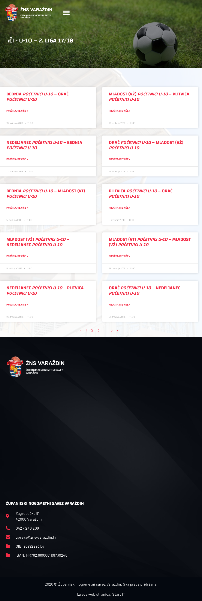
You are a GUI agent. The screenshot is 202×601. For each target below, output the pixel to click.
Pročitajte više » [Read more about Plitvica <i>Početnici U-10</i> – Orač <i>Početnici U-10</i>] (119, 207)
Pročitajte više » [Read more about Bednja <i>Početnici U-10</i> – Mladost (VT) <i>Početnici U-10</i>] (17, 207)
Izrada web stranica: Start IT (101, 594)
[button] (66, 12)
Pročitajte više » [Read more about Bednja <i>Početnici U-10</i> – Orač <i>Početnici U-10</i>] (17, 110)
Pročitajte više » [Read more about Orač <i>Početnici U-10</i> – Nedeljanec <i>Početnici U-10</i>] (119, 304)
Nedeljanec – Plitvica (45, 290)
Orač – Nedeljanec (144, 290)
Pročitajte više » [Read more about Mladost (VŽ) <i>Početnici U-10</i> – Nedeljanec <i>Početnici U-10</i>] (17, 256)
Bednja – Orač (37, 97)
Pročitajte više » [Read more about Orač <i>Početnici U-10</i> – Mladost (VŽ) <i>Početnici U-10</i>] (119, 159)
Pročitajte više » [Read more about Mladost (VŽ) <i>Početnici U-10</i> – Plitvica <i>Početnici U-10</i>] (119, 110)
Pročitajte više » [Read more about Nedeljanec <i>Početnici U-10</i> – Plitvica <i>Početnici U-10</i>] (17, 304)
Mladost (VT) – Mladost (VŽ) (150, 242)
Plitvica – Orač (140, 193)
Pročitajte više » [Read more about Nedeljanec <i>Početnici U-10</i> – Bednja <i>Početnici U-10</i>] (17, 159)
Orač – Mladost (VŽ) (146, 145)
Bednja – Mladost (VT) (45, 193)
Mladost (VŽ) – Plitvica (149, 97)
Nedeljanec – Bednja (44, 145)
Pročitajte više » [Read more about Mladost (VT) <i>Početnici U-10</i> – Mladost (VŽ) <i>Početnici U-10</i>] (119, 256)
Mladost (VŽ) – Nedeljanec (37, 242)
